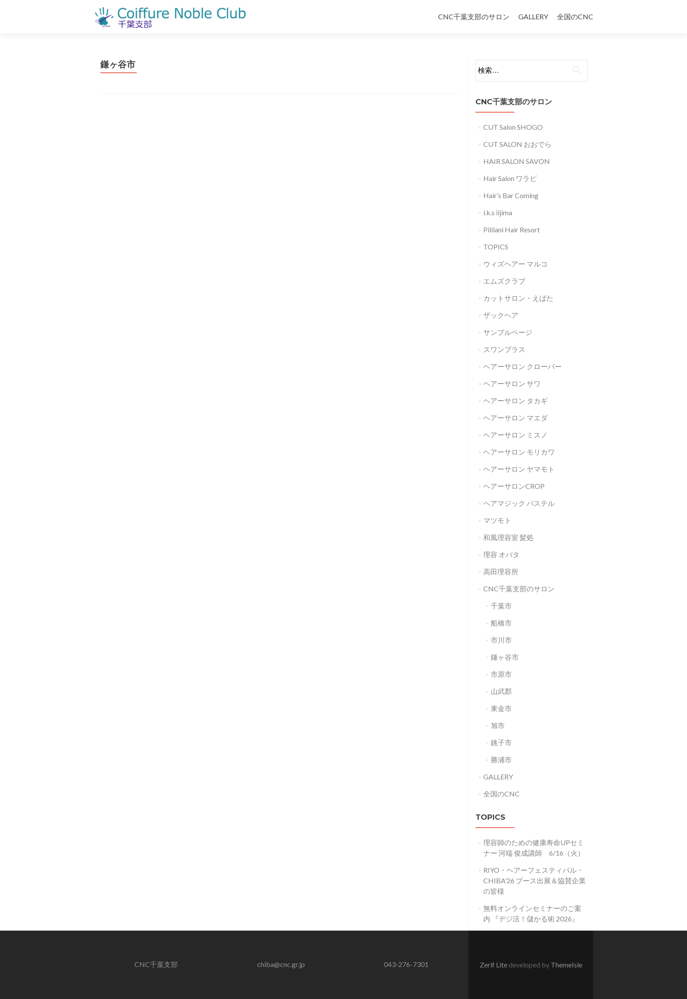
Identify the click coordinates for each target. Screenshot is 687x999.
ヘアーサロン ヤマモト (519, 469)
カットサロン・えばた (518, 298)
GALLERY (533, 16)
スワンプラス (504, 349)
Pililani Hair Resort (511, 229)
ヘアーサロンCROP (514, 486)
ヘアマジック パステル (519, 503)
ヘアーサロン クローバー (522, 366)
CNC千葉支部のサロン (474, 16)
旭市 (498, 725)
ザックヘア (500, 315)
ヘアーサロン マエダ (515, 417)
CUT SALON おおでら (517, 144)
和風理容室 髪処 (508, 537)
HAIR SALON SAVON (516, 161)
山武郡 (501, 691)
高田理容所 (500, 571)
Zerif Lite (494, 964)
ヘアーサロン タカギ (515, 400)
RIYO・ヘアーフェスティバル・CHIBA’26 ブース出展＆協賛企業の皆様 (534, 880)
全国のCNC (575, 16)
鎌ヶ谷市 (505, 657)
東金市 (501, 708)
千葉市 (501, 605)
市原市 (501, 674)
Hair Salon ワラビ (510, 178)
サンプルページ (507, 332)
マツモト (497, 520)
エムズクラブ (504, 281)
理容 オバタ (501, 554)
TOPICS (495, 246)
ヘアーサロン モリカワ (519, 452)
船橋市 (501, 623)
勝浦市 (501, 759)
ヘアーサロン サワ (512, 383)
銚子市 (501, 742)
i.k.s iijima (497, 212)
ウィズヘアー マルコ (515, 264)
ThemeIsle (566, 964)
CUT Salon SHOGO (513, 127)
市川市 (501, 640)
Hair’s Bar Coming (510, 195)
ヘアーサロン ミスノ (515, 434)
